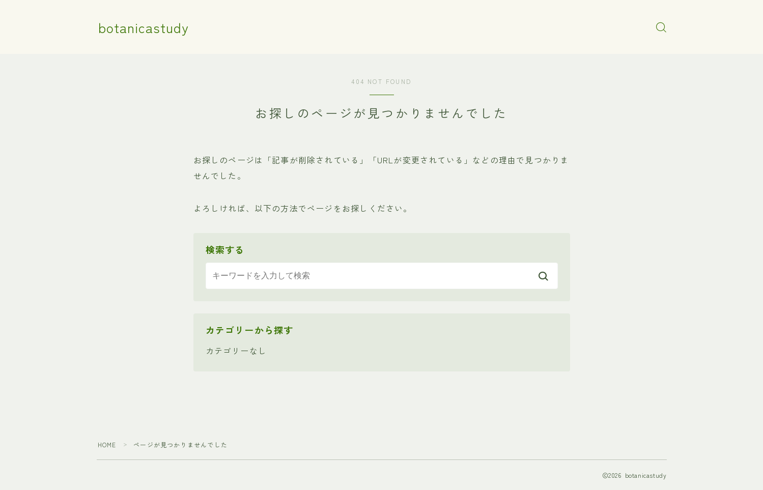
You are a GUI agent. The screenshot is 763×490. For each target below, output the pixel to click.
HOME (107, 444)
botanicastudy (143, 27)
